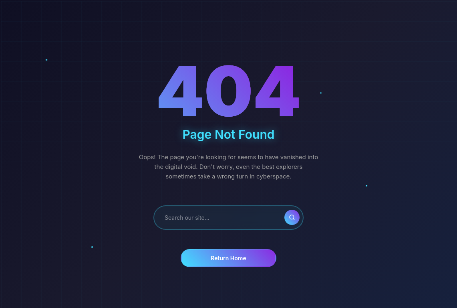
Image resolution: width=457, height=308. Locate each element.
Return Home (228, 258)
